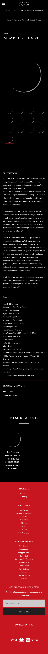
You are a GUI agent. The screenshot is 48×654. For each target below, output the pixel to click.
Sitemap (24, 497)
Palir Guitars (24, 569)
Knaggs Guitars (24, 553)
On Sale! (24, 529)
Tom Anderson (24, 549)
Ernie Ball (24, 556)
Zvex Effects (24, 562)
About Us (24, 493)
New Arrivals (24, 510)
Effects (24, 523)
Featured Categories (24, 513)
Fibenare (24, 572)
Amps (24, 526)
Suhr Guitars (24, 546)
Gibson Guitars (24, 575)
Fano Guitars (24, 565)
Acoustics (24, 520)
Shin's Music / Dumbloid (24, 559)
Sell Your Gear (24, 533)
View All (24, 578)
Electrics (24, 516)
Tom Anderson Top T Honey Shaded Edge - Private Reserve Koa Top (13, 462)
